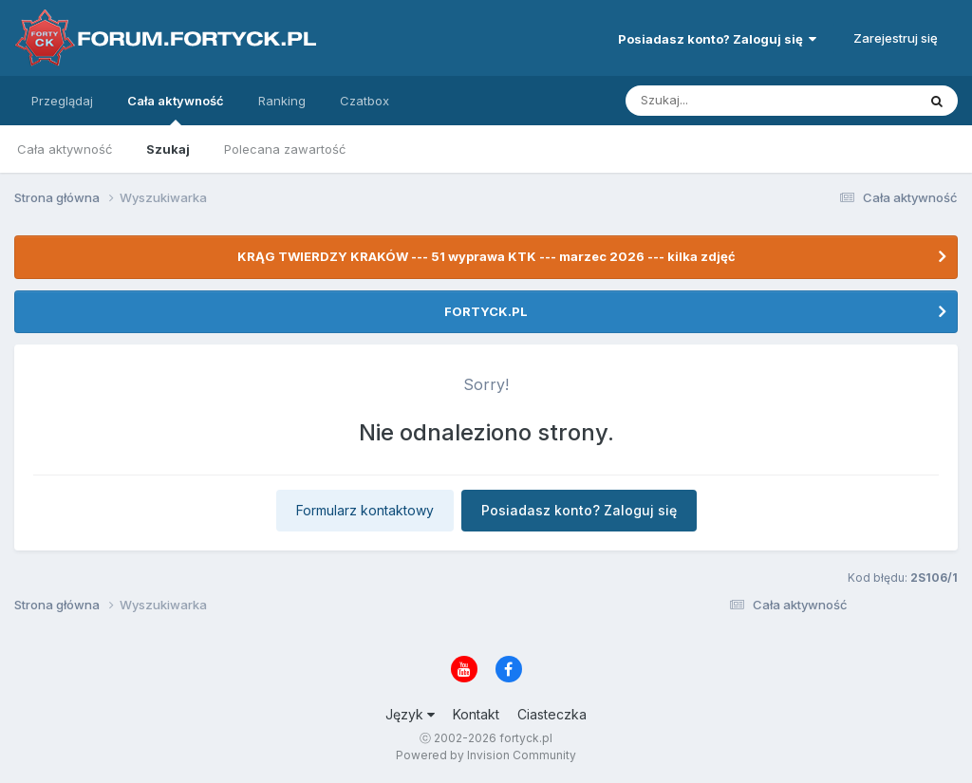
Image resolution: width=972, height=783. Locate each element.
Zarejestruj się (895, 38)
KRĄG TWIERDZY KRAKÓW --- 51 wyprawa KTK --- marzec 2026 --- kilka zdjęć (486, 256)
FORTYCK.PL (486, 311)
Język (410, 714)
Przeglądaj (62, 100)
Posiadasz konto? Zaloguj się (717, 39)
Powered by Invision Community (486, 755)
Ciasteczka (552, 714)
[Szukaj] (724, 100)
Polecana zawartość (285, 149)
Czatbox (364, 100)
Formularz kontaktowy (365, 510)
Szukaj (168, 149)
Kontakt (476, 714)
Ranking (282, 100)
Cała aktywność (175, 109)
